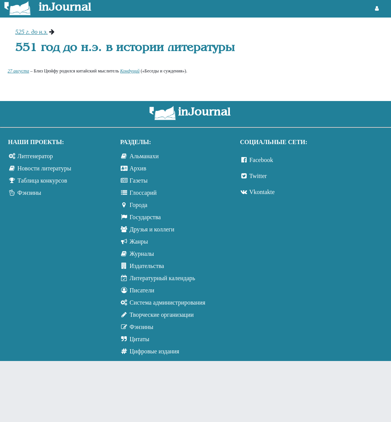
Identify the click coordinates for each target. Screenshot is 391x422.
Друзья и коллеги (151, 229)
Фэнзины (29, 192)
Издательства (146, 266)
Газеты (138, 180)
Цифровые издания (154, 351)
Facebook (261, 160)
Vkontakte (262, 192)
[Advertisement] (346, 57)
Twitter (258, 176)
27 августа (18, 71)
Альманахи (143, 156)
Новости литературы (44, 168)
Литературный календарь (162, 278)
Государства (145, 217)
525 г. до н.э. (31, 32)
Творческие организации (161, 314)
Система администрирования (167, 302)
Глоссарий (143, 192)
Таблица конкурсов (42, 180)
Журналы (141, 253)
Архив (137, 168)
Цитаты (139, 339)
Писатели (141, 290)
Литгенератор (35, 156)
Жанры (138, 241)
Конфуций (130, 71)
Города (138, 205)
